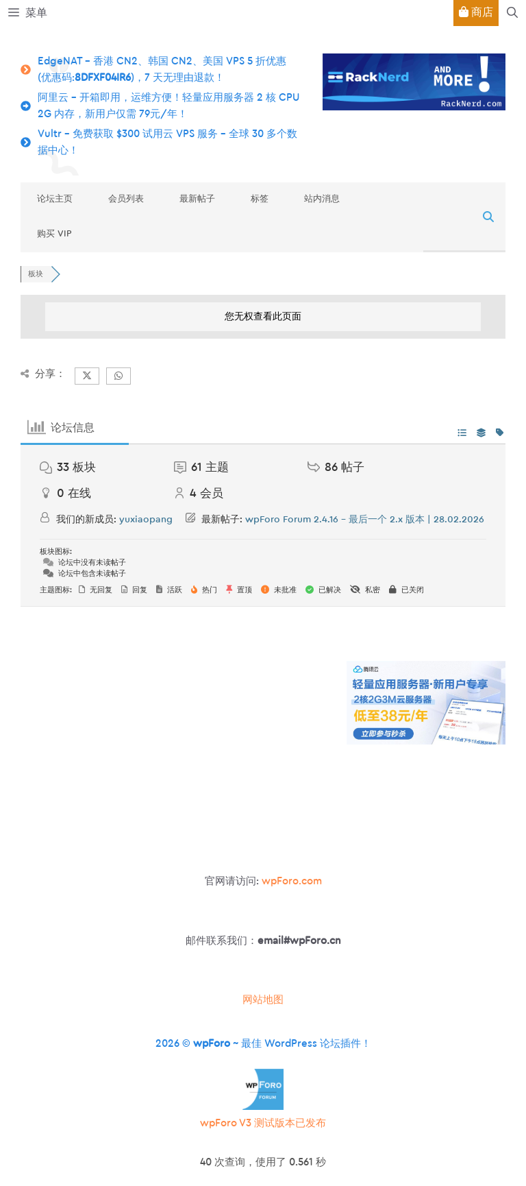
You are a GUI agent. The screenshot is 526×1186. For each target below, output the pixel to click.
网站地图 (263, 1000)
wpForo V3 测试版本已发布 (263, 1123)
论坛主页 (55, 198)
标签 (259, 198)
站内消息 (322, 198)
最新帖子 (197, 198)
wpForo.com (292, 881)
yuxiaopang (146, 519)
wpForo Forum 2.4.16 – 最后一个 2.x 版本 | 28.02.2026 (364, 519)
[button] (512, 13)
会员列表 (126, 198)
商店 (476, 12)
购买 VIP (54, 233)
